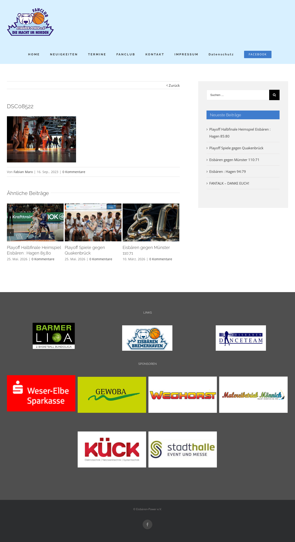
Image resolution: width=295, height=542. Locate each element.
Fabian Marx (23, 172)
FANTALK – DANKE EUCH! (229, 183)
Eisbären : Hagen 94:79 (227, 171)
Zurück (174, 85)
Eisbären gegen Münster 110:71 (234, 159)
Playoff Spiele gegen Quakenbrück (236, 148)
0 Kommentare (73, 172)
